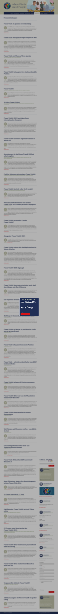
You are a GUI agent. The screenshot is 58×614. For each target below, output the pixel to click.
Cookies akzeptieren (26, 314)
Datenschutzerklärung (24, 306)
